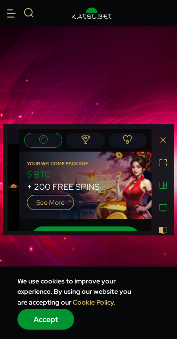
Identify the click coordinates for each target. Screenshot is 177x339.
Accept (46, 319)
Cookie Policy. (94, 302)
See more (50, 202)
